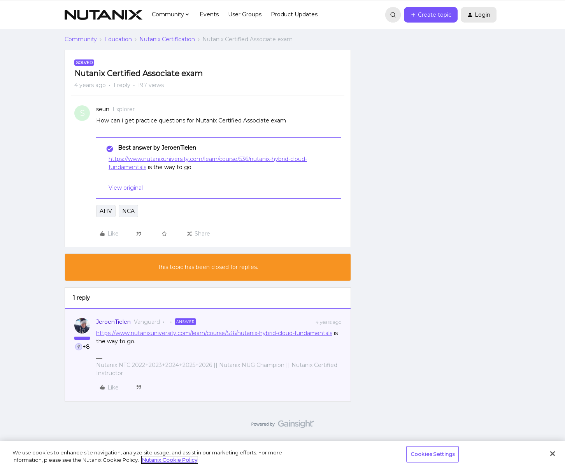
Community (81, 39)
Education (118, 39)
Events (209, 14)
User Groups (244, 14)
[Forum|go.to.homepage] (103, 15)
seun (102, 109)
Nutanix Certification (167, 39)
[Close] (552, 453)
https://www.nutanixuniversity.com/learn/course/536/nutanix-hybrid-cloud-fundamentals (214, 333)
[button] (431, 15)
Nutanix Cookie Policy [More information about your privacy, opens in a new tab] (169, 460)
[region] (282, 454)
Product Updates (294, 14)
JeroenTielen (113, 321)
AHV (106, 211)
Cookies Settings (432, 454)
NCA (128, 211)
